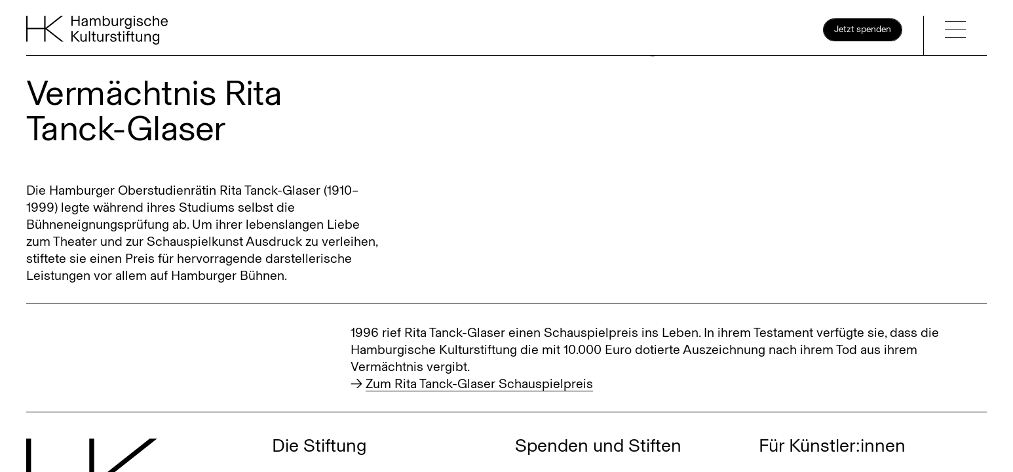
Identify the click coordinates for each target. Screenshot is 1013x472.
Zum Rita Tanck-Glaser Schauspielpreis (479, 383)
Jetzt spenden (862, 29)
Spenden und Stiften (598, 445)
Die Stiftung (319, 445)
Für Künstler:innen (832, 445)
